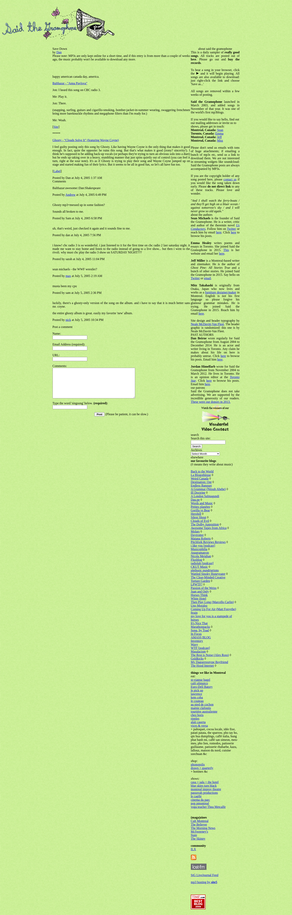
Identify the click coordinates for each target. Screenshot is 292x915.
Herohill (196, 513)
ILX (193, 849)
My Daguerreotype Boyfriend (209, 662)
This (226, 250)
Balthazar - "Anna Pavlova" (70, 83)
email (207, 278)
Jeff (219, 137)
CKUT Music (199, 566)
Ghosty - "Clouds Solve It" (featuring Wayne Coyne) (86, 140)
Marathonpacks (200, 626)
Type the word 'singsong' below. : (80, 409)
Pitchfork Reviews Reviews (208, 542)
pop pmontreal (200, 803)
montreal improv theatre (206, 789)
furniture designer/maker (220, 292)
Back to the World (202, 471)
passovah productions (204, 792)
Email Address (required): (69, 344)
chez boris (197, 715)
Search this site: (201, 438)
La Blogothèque (201, 475)
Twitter (231, 228)
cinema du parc (200, 799)
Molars (195, 531)
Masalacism (198, 651)
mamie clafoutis (201, 708)
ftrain (194, 612)
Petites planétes (200, 506)
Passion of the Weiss (203, 588)
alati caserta (198, 722)
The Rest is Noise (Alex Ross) (210, 655)
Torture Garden (200, 581)
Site (56, 126)
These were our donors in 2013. (211, 401)
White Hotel (198, 598)
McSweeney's (199, 831)
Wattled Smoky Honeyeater (208, 573)
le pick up (197, 690)
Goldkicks (197, 658)
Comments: (60, 366)
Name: (57, 333)
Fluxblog (196, 559)
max (68, 276)
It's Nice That (199, 623)
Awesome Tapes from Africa (209, 528)
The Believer (199, 824)
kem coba (197, 697)
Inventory (197, 641)
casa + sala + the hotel (205, 782)
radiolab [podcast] (202, 563)
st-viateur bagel (200, 679)
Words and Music (202, 503)
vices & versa (199, 725)
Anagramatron (200, 552)
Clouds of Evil (200, 521)
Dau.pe (195, 499)
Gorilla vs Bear (200, 510)
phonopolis (198, 764)
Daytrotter (197, 535)
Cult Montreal (199, 821)
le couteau (197, 701)
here (219, 232)
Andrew (70, 194)
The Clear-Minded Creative (208, 577)
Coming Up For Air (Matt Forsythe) (213, 609)
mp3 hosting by (204, 882)
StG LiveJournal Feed (204, 875)
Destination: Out (201, 482)
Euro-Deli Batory (202, 686)
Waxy (194, 644)
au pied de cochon (202, 704)
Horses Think (199, 595)
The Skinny (198, 838)
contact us (230, 179)
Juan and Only (200, 591)
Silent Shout (198, 517)
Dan (59, 52)
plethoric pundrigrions (205, 570)
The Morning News (203, 828)
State (194, 835)
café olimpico (199, 683)
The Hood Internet (202, 665)
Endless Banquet (201, 485)
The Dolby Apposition (205, 524)
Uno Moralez (199, 605)
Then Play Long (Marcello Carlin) (212, 602)
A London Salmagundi (205, 496)
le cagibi (196, 796)
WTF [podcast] (200, 648)
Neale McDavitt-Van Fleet (207, 324)
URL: (56, 355)
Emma (219, 133)
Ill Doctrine (198, 492)
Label (57, 171)
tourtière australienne (204, 711)
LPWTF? (197, 584)
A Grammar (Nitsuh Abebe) (208, 489)
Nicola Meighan (201, 556)
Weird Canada (200, 478)
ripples (195, 718)
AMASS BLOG (201, 637)
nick (68, 319)
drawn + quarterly (202, 768)
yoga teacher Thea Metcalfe (208, 806)
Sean (220, 130)
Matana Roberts (201, 538)
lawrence (196, 694)
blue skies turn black (204, 785)
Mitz (220, 140)
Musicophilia (199, 549)
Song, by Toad (200, 630)
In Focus (196, 633)
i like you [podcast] (203, 545)
